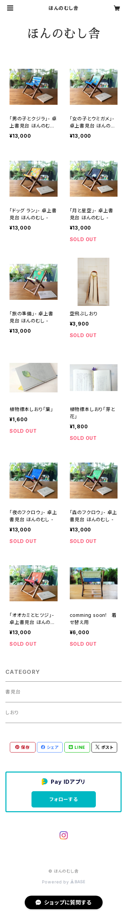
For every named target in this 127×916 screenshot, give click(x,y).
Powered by (63, 881)
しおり (12, 712)
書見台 (12, 692)
